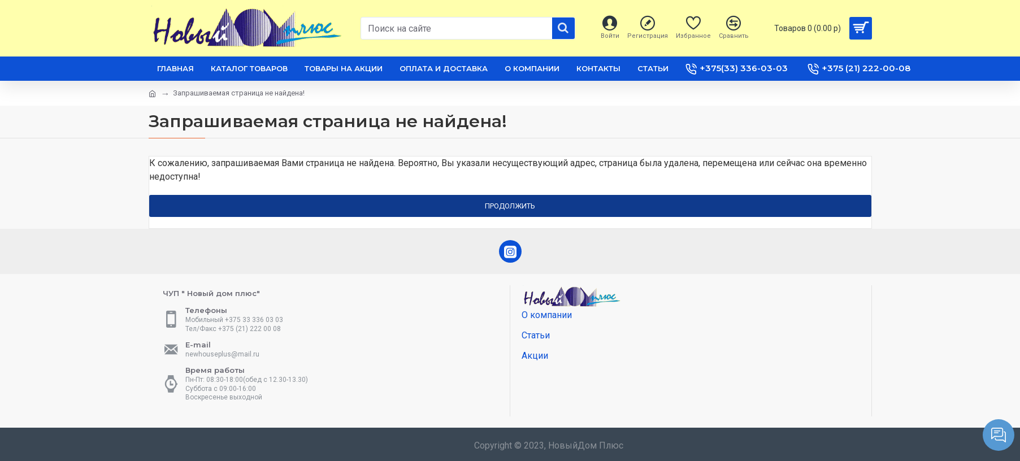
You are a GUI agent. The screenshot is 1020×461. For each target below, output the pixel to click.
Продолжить (510, 206)
